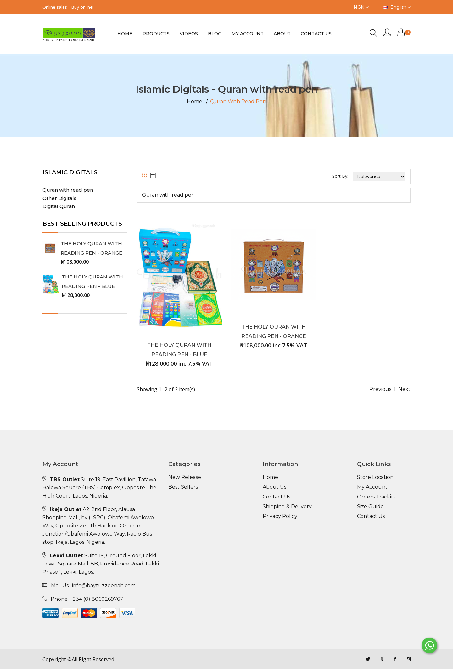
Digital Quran (58, 206)
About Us (274, 487)
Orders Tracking (377, 496)
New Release (184, 477)
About (282, 34)
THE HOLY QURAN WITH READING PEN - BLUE (92, 281)
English (397, 7)
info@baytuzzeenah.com (104, 585)
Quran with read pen (67, 190)
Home (124, 34)
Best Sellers (183, 487)
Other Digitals (59, 198)
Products (156, 34)
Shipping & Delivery (287, 506)
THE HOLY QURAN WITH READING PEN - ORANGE (91, 248)
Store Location (375, 477)
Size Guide (370, 506)
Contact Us (276, 496)
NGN (361, 7)
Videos (189, 34)
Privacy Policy (280, 516)
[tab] (144, 176)
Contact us (316, 34)
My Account (248, 34)
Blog (214, 34)
